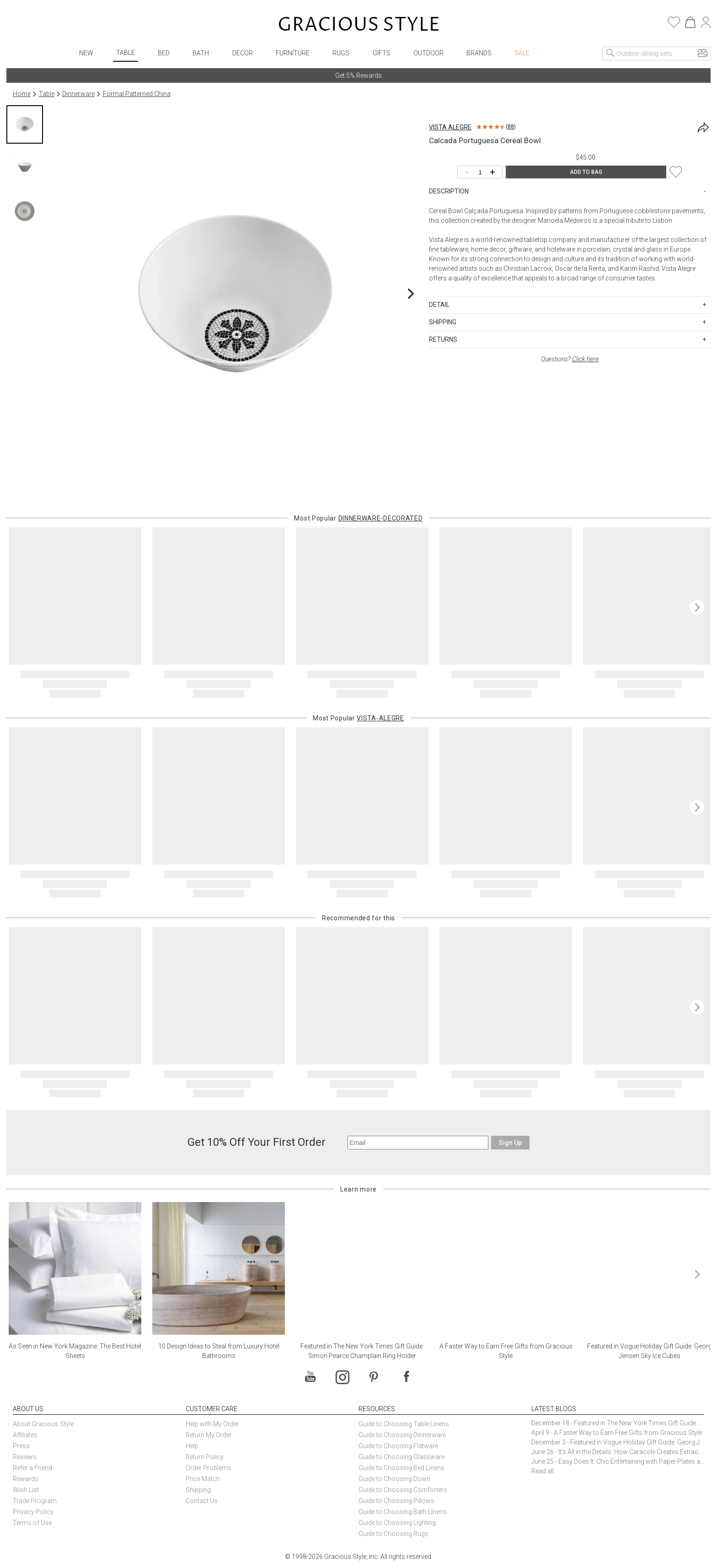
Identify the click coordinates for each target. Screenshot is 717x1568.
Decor (242, 53)
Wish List (26, 1489)
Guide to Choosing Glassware (401, 1457)
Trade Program (35, 1500)
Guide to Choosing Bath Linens (402, 1511)
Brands (479, 53)
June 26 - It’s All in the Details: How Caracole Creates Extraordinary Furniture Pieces (617, 1451)
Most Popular (358, 518)
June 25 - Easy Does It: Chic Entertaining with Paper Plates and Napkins (617, 1461)
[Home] (358, 25)
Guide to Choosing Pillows (397, 1500)
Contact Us (202, 1500)
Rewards (25, 1478)
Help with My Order (212, 1424)
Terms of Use (32, 1522)
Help (192, 1446)
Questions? (570, 359)
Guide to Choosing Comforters (402, 1489)
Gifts (382, 53)
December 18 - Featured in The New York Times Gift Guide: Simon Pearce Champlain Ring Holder (617, 1423)
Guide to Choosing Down (394, 1478)
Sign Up (510, 1142)
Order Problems (208, 1467)
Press (21, 1446)
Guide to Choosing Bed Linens (401, 1467)
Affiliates (25, 1435)
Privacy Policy (33, 1511)
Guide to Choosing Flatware (398, 1446)
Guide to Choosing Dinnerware (402, 1435)
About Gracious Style (43, 1424)
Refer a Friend (32, 1467)
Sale (522, 53)
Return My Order (209, 1435)
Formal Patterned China (137, 93)
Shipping (198, 1489)
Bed (164, 53)
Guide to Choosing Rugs (393, 1533)
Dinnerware (78, 93)
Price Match (203, 1478)
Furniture (293, 53)
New (86, 53)
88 (511, 127)
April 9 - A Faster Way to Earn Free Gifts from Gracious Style (616, 1432)
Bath (201, 53)
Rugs (340, 53)
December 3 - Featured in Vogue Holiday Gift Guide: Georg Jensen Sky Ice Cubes (617, 1442)
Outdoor (428, 53)
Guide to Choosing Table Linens (403, 1424)
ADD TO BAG (586, 172)
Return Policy (205, 1457)
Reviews (25, 1457)
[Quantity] (482, 172)
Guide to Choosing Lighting (397, 1522)
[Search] (610, 53)
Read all (542, 1471)
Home (22, 93)
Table (125, 52)
